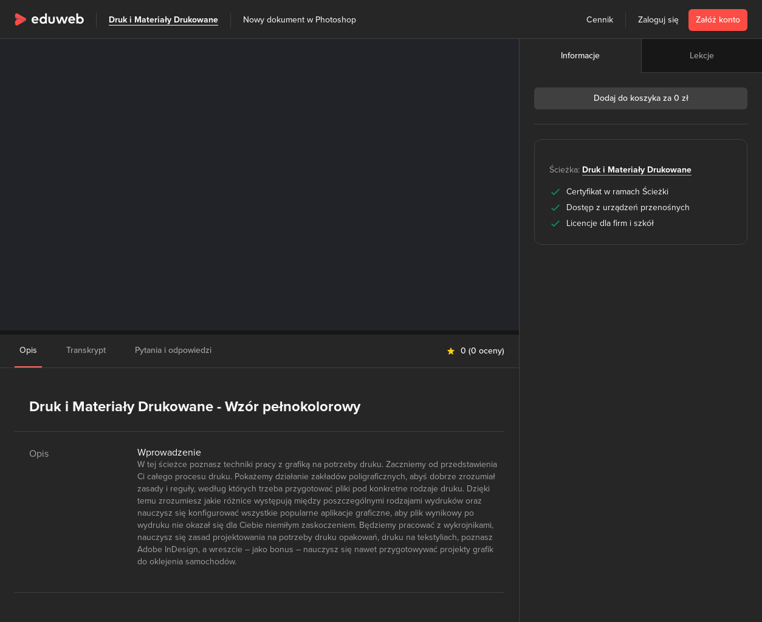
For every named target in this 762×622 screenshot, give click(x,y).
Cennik (599, 20)
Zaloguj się (658, 20)
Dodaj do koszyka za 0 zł (641, 98)
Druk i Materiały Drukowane (163, 20)
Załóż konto (718, 20)
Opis (28, 350)
